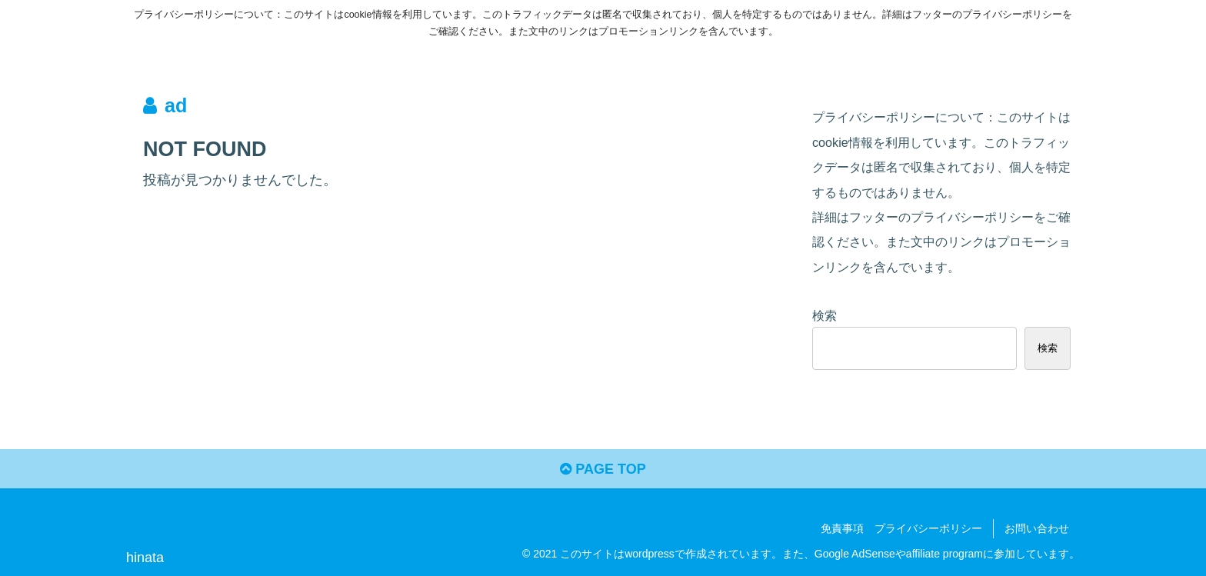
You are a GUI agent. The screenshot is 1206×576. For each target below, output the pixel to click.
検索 (824, 315)
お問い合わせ (1036, 528)
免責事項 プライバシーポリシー (901, 528)
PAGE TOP (602, 469)
